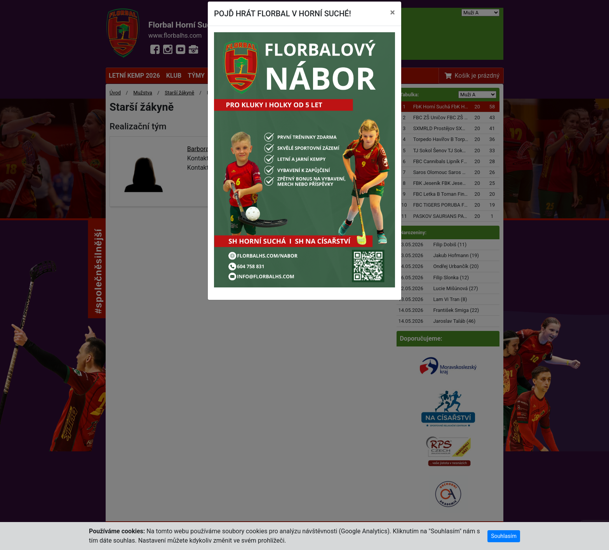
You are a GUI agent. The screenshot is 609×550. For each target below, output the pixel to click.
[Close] (392, 12)
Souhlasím (504, 536)
